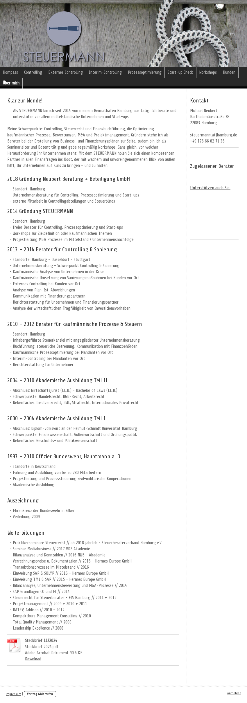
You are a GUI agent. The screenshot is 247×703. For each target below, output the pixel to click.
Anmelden (234, 693)
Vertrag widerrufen (40, 694)
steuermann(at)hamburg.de (213, 135)
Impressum (13, 694)
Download (33, 659)
